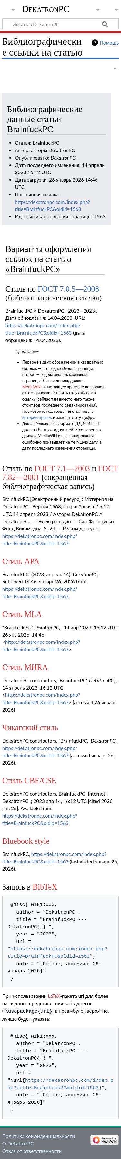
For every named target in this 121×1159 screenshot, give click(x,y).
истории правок (37, 417)
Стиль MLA (22, 614)
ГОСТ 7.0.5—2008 (68, 289)
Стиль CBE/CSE (29, 780)
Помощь (109, 43)
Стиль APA (20, 561)
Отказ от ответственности (32, 1150)
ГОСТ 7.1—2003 (62, 468)
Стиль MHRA (25, 667)
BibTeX (45, 886)
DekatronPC (46, 9)
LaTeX (54, 996)
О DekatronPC (18, 1143)
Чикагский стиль (30, 727)
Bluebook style (26, 841)
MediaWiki (32, 386)
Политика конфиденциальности (38, 1135)
